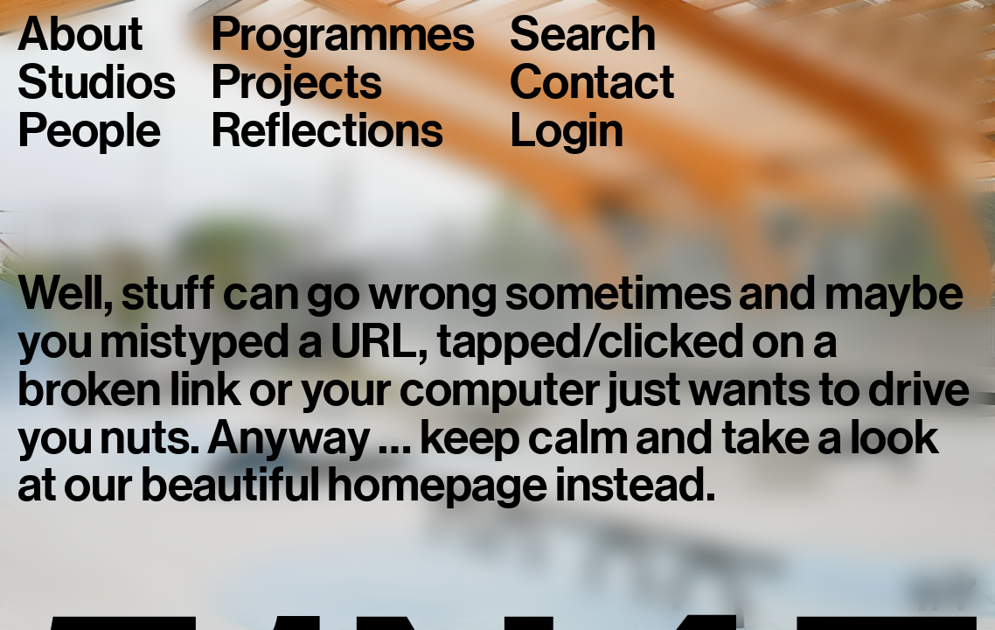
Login (567, 131)
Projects (296, 83)
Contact (592, 83)
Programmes (343, 34)
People (89, 131)
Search (583, 34)
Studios (96, 83)
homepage (437, 484)
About (80, 34)
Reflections (327, 131)
